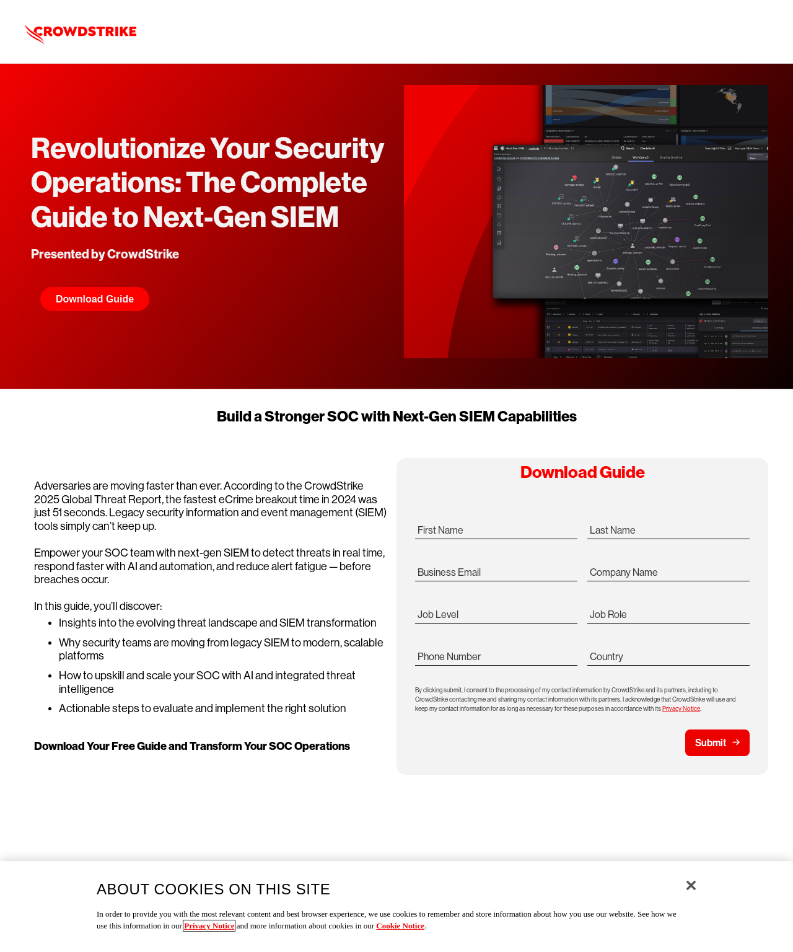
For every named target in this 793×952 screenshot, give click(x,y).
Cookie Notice (400, 925)
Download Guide (95, 299)
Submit (710, 742)
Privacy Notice (681, 709)
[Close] (691, 885)
